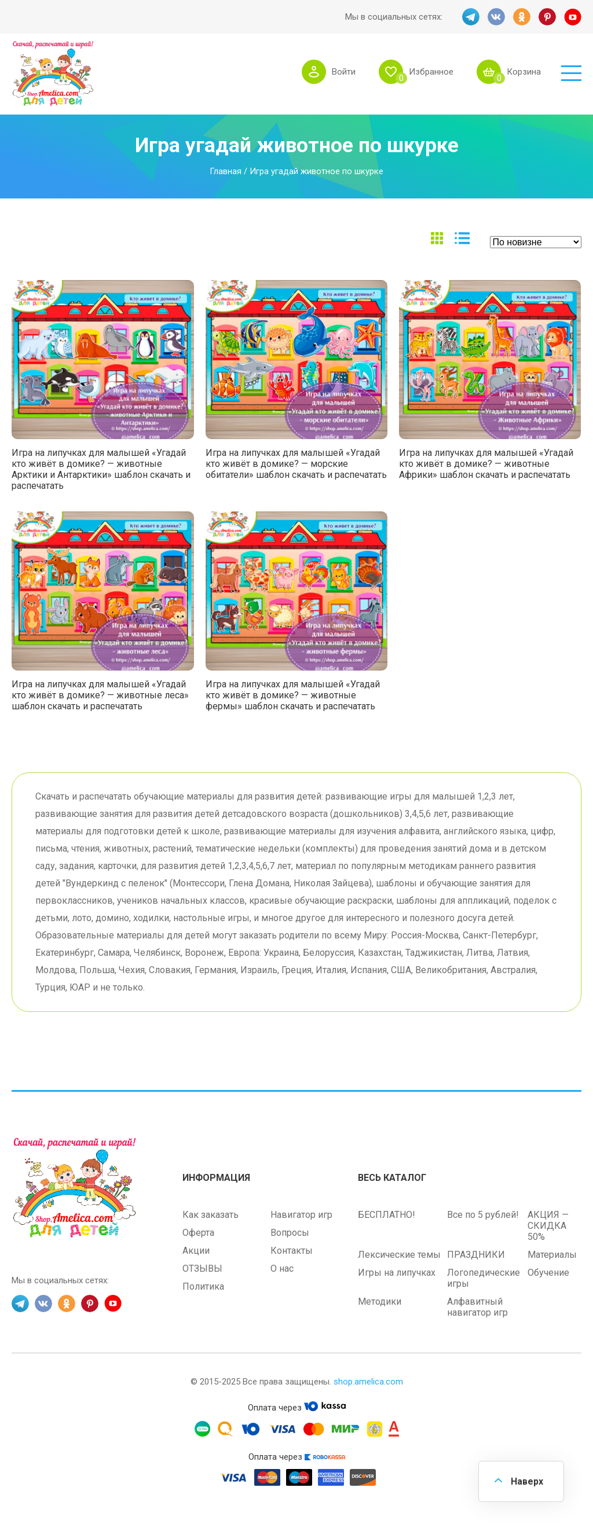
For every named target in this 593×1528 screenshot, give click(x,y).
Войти (344, 72)
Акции (196, 1250)
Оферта (198, 1232)
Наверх (527, 1481)
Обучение (548, 1272)
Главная (225, 171)
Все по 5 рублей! (483, 1214)
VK (496, 16)
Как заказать (210, 1214)
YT (572, 16)
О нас (282, 1268)
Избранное (431, 72)
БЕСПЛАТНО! (386, 1214)
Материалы (552, 1254)
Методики (379, 1301)
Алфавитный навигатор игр (477, 1307)
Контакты (291, 1250)
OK (521, 16)
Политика (203, 1286)
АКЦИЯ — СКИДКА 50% (548, 1225)
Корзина (524, 72)
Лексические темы (399, 1254)
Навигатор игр (301, 1214)
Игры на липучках (396, 1272)
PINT (547, 16)
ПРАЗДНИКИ (476, 1254)
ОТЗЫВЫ (202, 1268)
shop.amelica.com (368, 1381)
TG (470, 16)
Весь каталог (392, 1177)
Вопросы (289, 1232)
